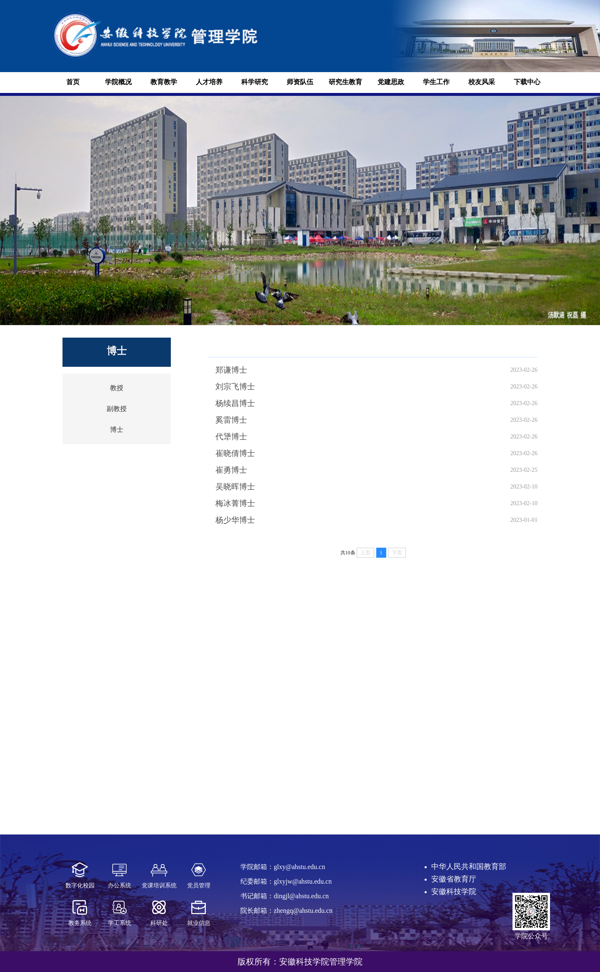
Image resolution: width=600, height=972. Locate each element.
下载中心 (527, 81)
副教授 (117, 408)
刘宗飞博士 (235, 386)
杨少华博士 (235, 520)
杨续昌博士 (235, 403)
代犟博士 (231, 436)
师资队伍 (300, 81)
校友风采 (481, 81)
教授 (116, 387)
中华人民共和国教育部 (468, 866)
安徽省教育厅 (453, 879)
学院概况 (118, 81)
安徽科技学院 (453, 891)
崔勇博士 (231, 470)
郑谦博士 (231, 370)
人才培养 (209, 81)
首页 (73, 81)
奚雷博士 (231, 420)
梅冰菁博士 (235, 503)
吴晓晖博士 (235, 486)
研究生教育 (345, 81)
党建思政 (391, 81)
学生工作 (436, 81)
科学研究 (254, 81)
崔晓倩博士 (235, 453)
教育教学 (163, 81)
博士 (116, 429)
